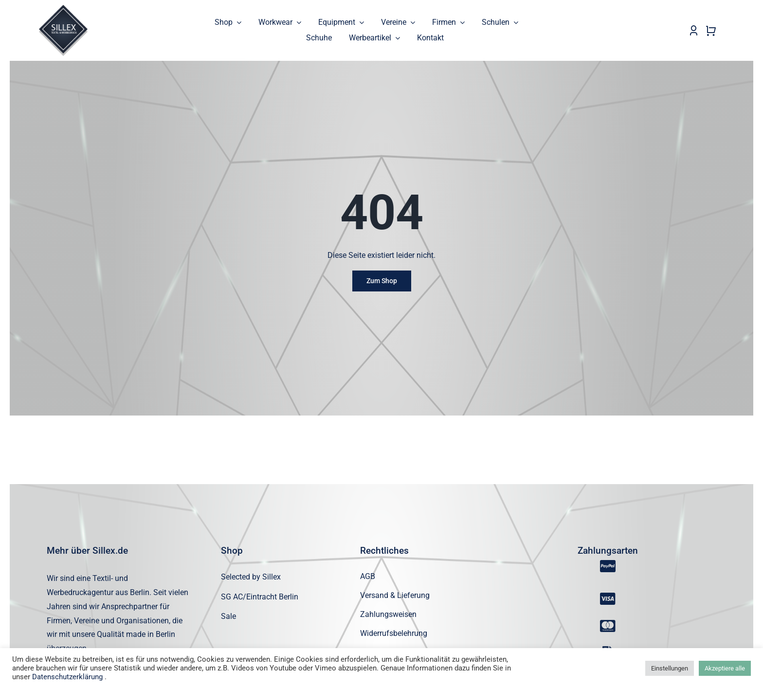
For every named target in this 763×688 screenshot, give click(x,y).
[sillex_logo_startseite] (63, 8)
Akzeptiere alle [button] (725, 668)
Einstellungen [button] (669, 668)
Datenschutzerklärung (67, 676)
